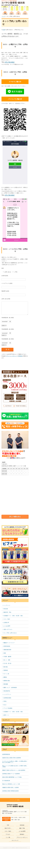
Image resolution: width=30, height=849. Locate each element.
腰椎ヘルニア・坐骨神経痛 (10, 687)
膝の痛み (6, 666)
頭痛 (5, 653)
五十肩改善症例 (6, 780)
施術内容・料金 (7, 612)
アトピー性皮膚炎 (8, 708)
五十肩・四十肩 (7, 663)
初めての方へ (8, 828)
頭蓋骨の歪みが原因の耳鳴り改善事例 (11, 757)
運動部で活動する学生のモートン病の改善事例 (13, 770)
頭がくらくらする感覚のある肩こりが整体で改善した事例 (14, 766)
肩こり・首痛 (7, 660)
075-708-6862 (10, 62)
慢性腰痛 (6, 684)
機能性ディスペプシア (9, 642)
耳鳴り (5, 701)
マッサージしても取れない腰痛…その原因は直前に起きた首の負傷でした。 (14, 762)
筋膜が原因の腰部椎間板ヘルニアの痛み (12, 777)
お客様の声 (6, 622)
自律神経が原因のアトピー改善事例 (11, 773)
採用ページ (6, 715)
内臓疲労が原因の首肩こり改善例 (10, 787)
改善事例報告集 (6, 754)
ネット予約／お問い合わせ (10, 632)
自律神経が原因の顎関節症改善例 (10, 791)
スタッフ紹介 (7, 619)
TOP (8, 825)
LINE (4, 29)
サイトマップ (15, 840)
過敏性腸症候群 (7, 649)
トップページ (7, 605)
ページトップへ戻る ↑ (15, 800)
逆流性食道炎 (7, 646)
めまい (5, 704)
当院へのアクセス (8, 629)
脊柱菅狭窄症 (7, 691)
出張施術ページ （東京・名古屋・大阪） (13, 615)
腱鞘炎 (5, 677)
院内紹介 (22, 834)
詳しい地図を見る (15, 516)
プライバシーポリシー (11, 356)
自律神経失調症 (7, 697)
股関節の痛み (7, 680)
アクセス (8, 834)
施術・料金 (22, 828)
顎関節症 (6, 670)
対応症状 (6, 608)
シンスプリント (7, 694)
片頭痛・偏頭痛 (7, 656)
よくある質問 (7, 626)
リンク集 (8, 837)
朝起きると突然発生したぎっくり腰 (11, 784)
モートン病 (6, 673)
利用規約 (20, 356)
